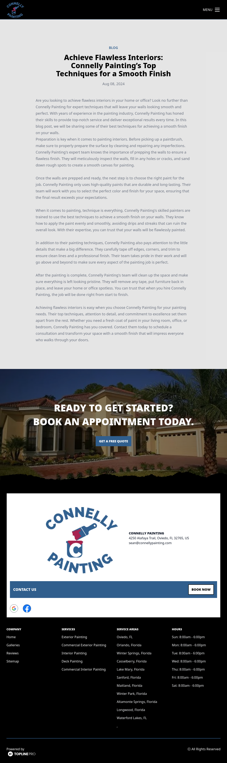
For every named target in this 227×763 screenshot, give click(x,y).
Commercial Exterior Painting (84, 643)
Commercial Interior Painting (84, 668)
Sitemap (12, 660)
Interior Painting (74, 652)
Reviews (12, 652)
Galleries (13, 643)
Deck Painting (72, 660)
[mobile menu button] (217, 10)
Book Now (199, 589)
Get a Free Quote (113, 441)
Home (11, 635)
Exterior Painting (74, 635)
